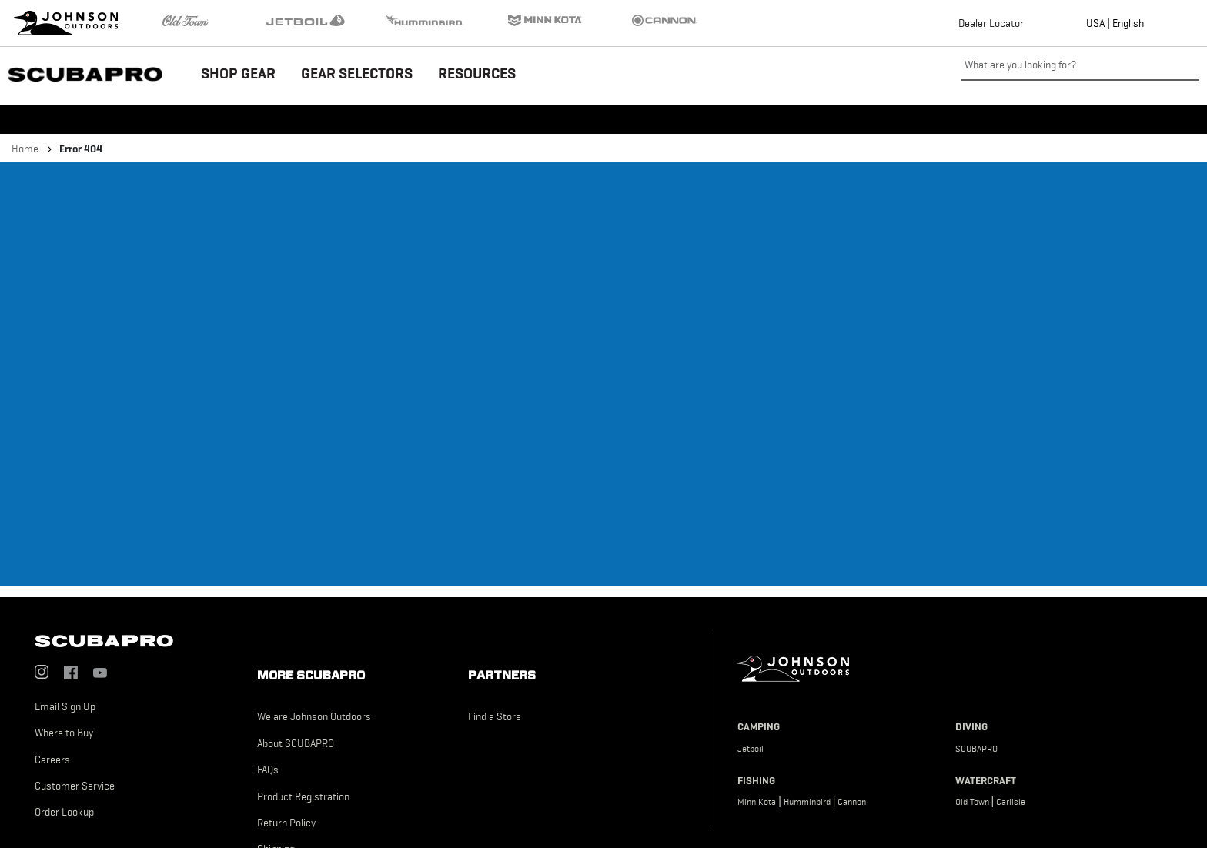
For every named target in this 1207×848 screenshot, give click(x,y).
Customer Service (75, 786)
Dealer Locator (991, 23)
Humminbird (807, 801)
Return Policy (286, 822)
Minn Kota (756, 801)
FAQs (268, 769)
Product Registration (303, 796)
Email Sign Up (65, 706)
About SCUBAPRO (295, 743)
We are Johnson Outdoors (314, 716)
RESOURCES (477, 73)
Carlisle (1010, 801)
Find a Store (494, 716)
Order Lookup (64, 812)
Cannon (852, 801)
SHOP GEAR (238, 73)
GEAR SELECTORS (357, 73)
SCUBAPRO (976, 748)
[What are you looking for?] (1080, 65)
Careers (52, 759)
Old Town (972, 801)
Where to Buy (64, 732)
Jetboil (750, 748)
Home (25, 148)
